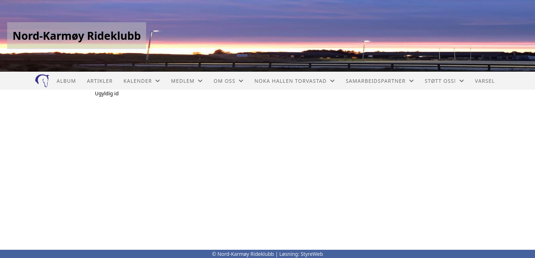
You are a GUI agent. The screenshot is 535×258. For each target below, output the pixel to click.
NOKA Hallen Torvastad (295, 80)
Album (66, 80)
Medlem (187, 80)
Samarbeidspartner (380, 80)
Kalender (142, 80)
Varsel (485, 80)
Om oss (229, 80)
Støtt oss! (444, 80)
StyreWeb (312, 253)
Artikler (99, 80)
